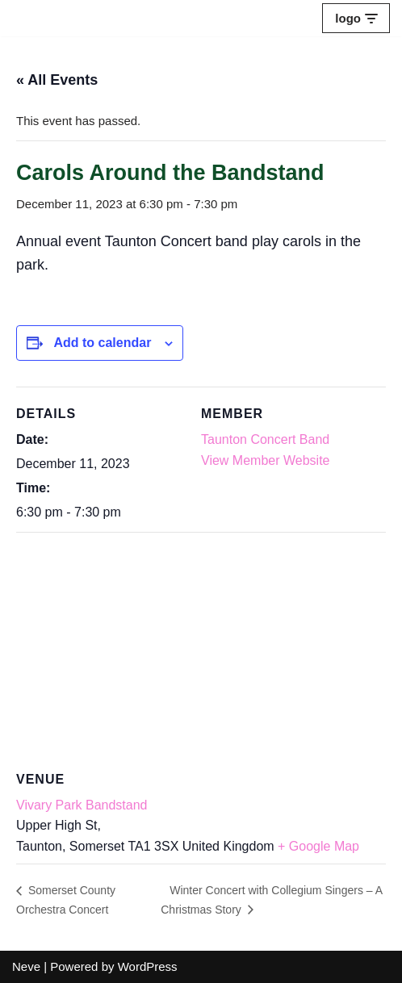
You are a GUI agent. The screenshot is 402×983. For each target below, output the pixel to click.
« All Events (57, 80)
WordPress (148, 966)
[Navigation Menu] (356, 18)
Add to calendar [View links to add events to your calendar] (102, 342)
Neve (26, 966)
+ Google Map (318, 846)
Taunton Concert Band (265, 439)
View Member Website (265, 460)
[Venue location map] (201, 648)
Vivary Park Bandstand (81, 805)
